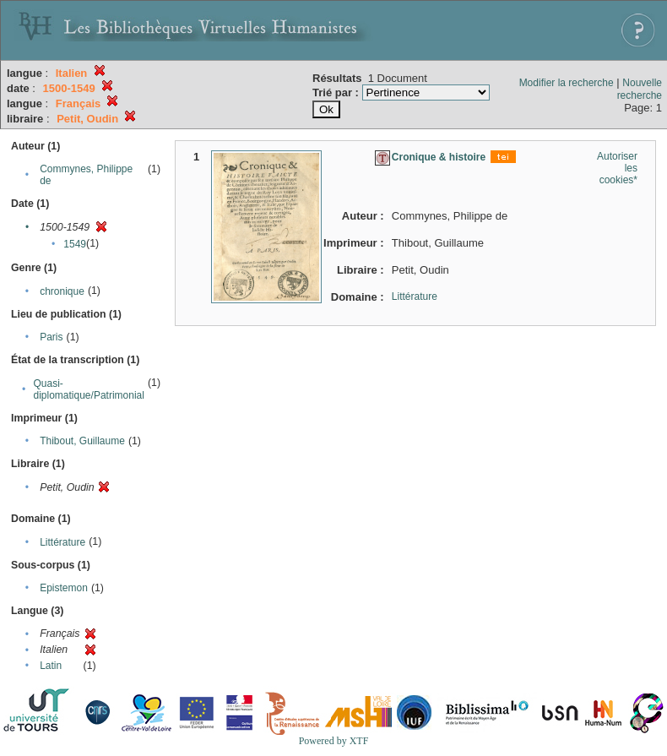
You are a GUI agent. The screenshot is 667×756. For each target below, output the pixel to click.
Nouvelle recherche (639, 89)
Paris (51, 337)
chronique (62, 291)
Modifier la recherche (566, 83)
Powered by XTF (334, 741)
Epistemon (64, 588)
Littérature (62, 542)
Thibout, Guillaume (82, 441)
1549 (74, 244)
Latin (51, 666)
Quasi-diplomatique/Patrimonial (89, 389)
